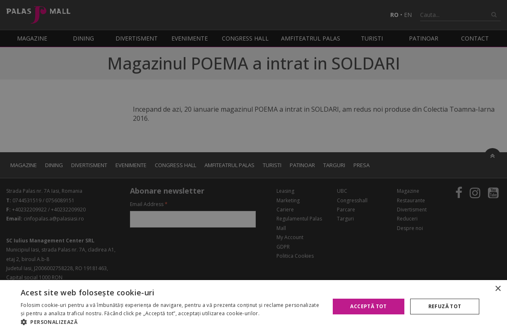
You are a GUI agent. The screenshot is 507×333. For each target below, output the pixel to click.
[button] (171, 322)
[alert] (253, 166)
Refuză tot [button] (444, 306)
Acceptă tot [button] (368, 306)
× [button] (498, 289)
